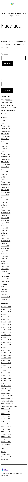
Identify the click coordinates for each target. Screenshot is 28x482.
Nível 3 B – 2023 (6, 439)
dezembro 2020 (5, 271)
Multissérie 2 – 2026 (7, 403)
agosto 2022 (5, 223)
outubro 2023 (5, 190)
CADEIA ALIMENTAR (7, 105)
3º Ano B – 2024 (6, 350)
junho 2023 (4, 200)
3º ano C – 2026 (6, 357)
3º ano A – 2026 (6, 347)
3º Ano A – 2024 (6, 342)
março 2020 (4, 294)
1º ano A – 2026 (6, 314)
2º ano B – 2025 (6, 335)
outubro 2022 (5, 218)
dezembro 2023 (5, 184)
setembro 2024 (5, 164)
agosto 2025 (5, 139)
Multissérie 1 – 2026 (7, 398)
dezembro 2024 (5, 156)
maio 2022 (4, 230)
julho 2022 (4, 225)
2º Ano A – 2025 (6, 327)
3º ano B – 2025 (6, 352)
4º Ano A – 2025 (6, 363)
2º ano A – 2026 (6, 329)
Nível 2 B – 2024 (6, 426)
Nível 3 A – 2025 (6, 434)
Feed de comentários (7, 457)
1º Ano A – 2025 (6, 312)
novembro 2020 (5, 274)
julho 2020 (4, 284)
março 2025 (4, 151)
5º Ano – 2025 (5, 375)
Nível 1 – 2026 (5, 414)
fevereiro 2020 (5, 297)
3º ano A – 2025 (6, 345)
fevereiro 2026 (5, 126)
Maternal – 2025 (6, 388)
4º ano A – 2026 (6, 365)
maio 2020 (4, 289)
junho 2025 (4, 144)
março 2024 (4, 179)
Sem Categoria (5, 444)
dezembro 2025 (5, 128)
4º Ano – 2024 (5, 360)
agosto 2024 (5, 167)
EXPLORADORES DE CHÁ (8, 110)
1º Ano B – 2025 (6, 319)
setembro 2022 (5, 220)
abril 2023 (4, 205)
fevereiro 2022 (5, 238)
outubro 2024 (5, 162)
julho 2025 (4, 141)
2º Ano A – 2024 (6, 324)
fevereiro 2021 (5, 266)
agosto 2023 (5, 195)
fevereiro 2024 (5, 182)
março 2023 (4, 207)
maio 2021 (4, 258)
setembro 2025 (5, 136)
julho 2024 (4, 169)
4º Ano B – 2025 (6, 368)
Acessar (3, 452)
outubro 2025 (5, 133)
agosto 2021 (5, 251)
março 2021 (4, 263)
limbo (2, 383)
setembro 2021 (5, 248)
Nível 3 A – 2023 (6, 436)
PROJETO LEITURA (6, 100)
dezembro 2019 (5, 299)
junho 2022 (4, 228)
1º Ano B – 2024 (6, 317)
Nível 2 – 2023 (5, 416)
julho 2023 (4, 197)
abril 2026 (4, 121)
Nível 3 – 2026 (5, 431)
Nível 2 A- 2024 (5, 424)
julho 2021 (4, 253)
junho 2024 (4, 172)
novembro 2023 (5, 187)
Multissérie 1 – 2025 (7, 396)
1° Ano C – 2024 (6, 306)
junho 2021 (4, 256)
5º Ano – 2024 (5, 373)
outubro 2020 (5, 276)
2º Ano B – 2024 (6, 332)
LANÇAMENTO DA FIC (7, 102)
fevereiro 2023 (5, 210)
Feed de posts (5, 454)
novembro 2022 (5, 215)
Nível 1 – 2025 (5, 411)
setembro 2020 (5, 279)
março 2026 (4, 123)
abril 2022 (4, 233)
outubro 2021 (5, 246)
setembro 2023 (5, 192)
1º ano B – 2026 (6, 322)
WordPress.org (5, 459)
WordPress (4, 475)
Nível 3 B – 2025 (6, 442)
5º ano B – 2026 (6, 380)
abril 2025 (4, 149)
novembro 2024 (5, 159)
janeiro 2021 (5, 269)
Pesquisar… (4, 54)
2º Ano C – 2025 (6, 340)
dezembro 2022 (5, 212)
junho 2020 (4, 286)
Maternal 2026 (5, 391)
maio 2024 (4, 174)
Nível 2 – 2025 (5, 419)
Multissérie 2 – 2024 (7, 401)
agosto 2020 (5, 281)
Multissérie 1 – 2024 (7, 393)
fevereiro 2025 (5, 154)
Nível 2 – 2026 (5, 421)
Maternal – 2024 (6, 386)
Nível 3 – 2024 (5, 429)
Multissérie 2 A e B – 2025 (9, 406)
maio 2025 (4, 146)
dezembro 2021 (5, 241)
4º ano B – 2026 (6, 370)
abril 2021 (4, 261)
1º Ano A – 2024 (6, 309)
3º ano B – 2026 (6, 355)
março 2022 (4, 235)
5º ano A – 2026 (6, 378)
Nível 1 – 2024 (5, 408)
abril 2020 (4, 291)
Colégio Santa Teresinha (14, 13)
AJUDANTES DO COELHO (8, 107)
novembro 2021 (5, 243)
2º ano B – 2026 (6, 337)
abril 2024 (4, 177)
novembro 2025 (5, 131)
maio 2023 (4, 202)
